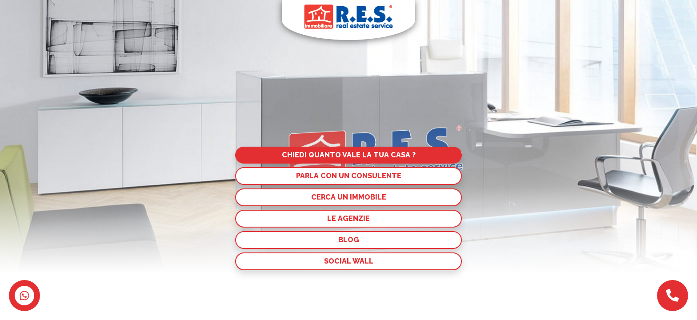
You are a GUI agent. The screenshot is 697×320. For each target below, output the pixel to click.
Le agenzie (348, 218)
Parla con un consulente (348, 176)
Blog (348, 240)
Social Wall (348, 261)
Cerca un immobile (348, 197)
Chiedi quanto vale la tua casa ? (349, 155)
